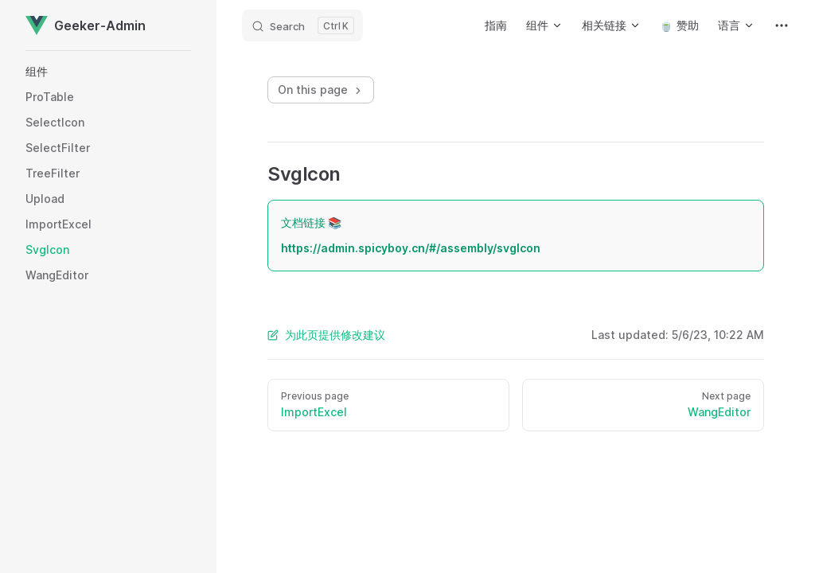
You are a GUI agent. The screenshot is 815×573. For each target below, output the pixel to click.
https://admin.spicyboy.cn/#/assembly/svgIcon (410, 248)
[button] (108, 71)
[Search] (302, 25)
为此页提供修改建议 (326, 334)
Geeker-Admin (85, 25)
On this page (321, 89)
